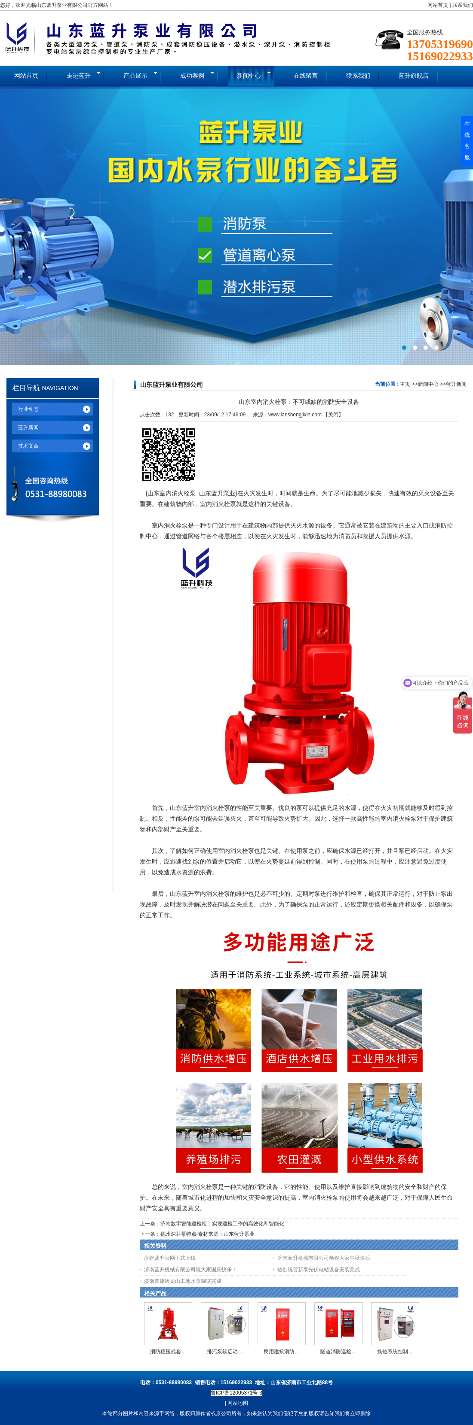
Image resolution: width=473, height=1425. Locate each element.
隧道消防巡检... (338, 1352)
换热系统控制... (394, 1352)
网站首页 (437, 5)
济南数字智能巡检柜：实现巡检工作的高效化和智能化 (222, 1224)
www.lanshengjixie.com (295, 415)
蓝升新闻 (456, 384)
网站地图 (237, 1403)
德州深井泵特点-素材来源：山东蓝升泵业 (207, 1234)
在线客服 (467, 141)
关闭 (333, 415)
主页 (405, 384)
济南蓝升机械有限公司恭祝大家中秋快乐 (323, 1258)
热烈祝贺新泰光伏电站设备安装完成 (318, 1270)
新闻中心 (428, 384)
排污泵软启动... (224, 1352)
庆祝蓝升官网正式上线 (170, 1258)
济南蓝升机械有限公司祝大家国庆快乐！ (190, 1270)
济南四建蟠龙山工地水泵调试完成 (182, 1281)
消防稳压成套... (167, 1352)
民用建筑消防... (281, 1352)
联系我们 (462, 5)
